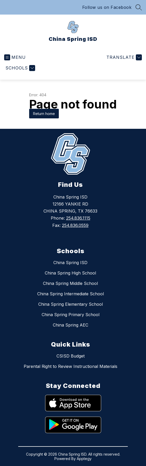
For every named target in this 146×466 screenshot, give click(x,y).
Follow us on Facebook (107, 7)
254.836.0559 (75, 225)
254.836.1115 (78, 218)
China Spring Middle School (70, 283)
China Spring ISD (70, 262)
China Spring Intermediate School (70, 293)
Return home (44, 113)
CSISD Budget (70, 356)
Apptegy (84, 458)
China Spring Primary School (70, 314)
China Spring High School (70, 273)
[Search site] (139, 7)
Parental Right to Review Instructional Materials (70, 366)
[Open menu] (15, 57)
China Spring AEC (70, 325)
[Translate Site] (123, 57)
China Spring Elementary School (70, 304)
